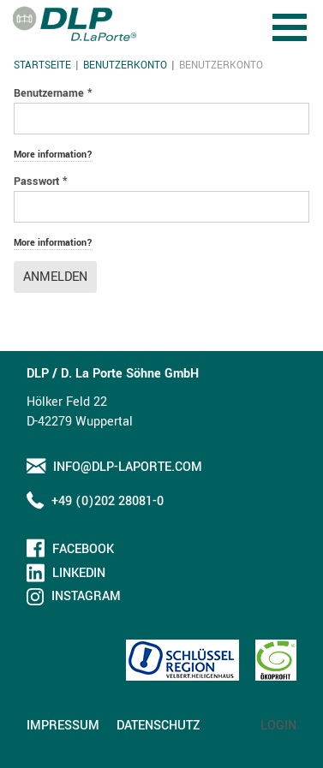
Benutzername (53, 93)
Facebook (83, 549)
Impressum (63, 726)
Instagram (86, 596)
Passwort (41, 181)
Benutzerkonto (125, 65)
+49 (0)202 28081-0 (107, 501)
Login (278, 726)
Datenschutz (158, 726)
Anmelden (55, 277)
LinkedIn (78, 573)
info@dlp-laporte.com (127, 467)
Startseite (42, 65)
